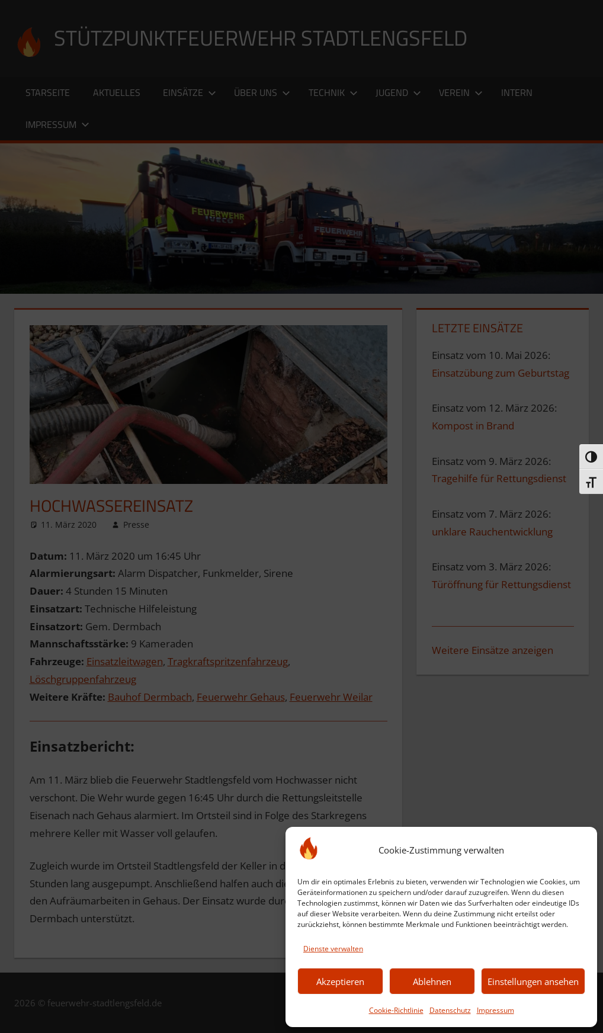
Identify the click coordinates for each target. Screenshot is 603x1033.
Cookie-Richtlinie (396, 1010)
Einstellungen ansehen (533, 981)
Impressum (495, 1010)
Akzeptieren (340, 981)
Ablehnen (432, 981)
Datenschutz (450, 1010)
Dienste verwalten (333, 949)
